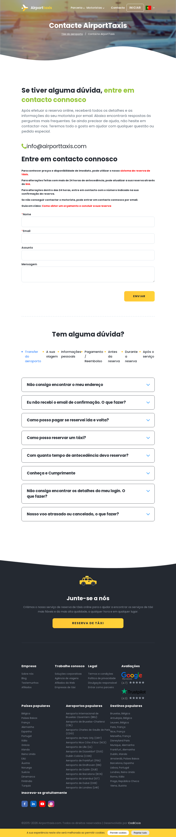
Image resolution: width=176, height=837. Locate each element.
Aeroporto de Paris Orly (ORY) (84, 740)
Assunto (27, 247)
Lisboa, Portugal (119, 769)
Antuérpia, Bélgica (121, 720)
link (27, 184)
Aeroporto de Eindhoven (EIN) (83, 767)
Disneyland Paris (120, 742)
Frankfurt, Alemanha (122, 751)
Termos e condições (100, 675)
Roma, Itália (117, 778)
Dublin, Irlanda (118, 756)
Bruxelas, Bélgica (120, 715)
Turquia (26, 787)
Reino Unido (29, 756)
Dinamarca (28, 778)
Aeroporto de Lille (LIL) (79, 749)
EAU (24, 760)
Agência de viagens (67, 680)
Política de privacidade (102, 680)
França (26, 724)
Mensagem (29, 264)
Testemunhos (30, 684)
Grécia (25, 747)
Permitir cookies (118, 832)
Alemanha (28, 729)
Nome (26, 214)
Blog (24, 680)
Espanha (27, 733)
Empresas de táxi (65, 689)
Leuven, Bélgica (119, 724)
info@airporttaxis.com (54, 146)
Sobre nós (27, 675)
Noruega (27, 769)
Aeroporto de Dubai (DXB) (81, 785)
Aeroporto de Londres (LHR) (82, 789)
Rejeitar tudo (140, 832)
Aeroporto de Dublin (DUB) (82, 771)
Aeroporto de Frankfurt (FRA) (83, 762)
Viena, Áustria (118, 787)
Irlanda (26, 751)
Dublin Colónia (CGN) (79, 758)
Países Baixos (29, 720)
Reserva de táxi (88, 622)
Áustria (26, 765)
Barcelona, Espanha (122, 765)
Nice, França (117, 733)
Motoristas (95, 8)
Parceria (78, 8)
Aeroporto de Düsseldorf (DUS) (84, 753)
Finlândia (27, 783)
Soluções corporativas (68, 675)
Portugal (27, 738)
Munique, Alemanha (122, 747)
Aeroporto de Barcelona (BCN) (84, 776)
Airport (37, 8)
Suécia (26, 774)
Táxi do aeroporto (72, 34)
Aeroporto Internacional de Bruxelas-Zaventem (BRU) (82, 717)
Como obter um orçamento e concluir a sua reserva (76, 206)
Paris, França (117, 729)
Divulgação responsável (102, 684)
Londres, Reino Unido (122, 774)
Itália (24, 742)
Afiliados (27, 689)
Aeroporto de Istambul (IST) (83, 780)
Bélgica (26, 715)
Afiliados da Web (65, 684)
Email (26, 231)
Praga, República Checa (124, 783)
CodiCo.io (134, 825)
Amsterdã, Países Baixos (124, 760)
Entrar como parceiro (101, 689)
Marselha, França (120, 738)
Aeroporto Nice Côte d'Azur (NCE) (86, 744)
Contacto (118, 8)
